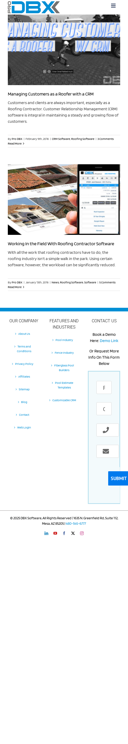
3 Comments (105, 139)
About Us (24, 334)
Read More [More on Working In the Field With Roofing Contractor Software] (15, 287)
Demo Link (109, 340)
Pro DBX (17, 139)
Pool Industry (64, 340)
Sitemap (24, 389)
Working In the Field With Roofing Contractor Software (61, 243)
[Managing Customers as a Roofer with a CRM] (64, 50)
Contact (24, 415)
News (55, 282)
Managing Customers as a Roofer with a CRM (51, 94)
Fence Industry (64, 352)
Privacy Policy (24, 364)
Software (90, 282)
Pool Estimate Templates (64, 385)
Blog (24, 402)
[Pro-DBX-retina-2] (34, 3)
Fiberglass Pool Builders (64, 367)
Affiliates (24, 376)
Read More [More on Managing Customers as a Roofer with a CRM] (15, 143)
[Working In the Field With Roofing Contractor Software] (64, 199)
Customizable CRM (64, 400)
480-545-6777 (76, 523)
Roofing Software (82, 139)
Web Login (24, 427)
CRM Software (61, 139)
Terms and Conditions (24, 348)
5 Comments (107, 282)
